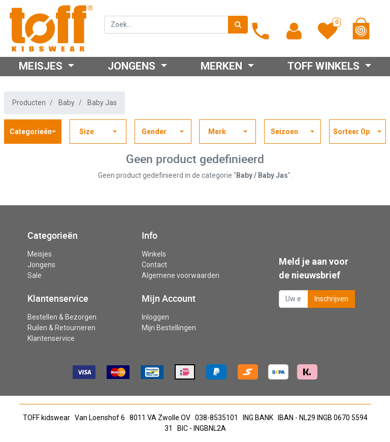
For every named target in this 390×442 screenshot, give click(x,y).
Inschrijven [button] (331, 299)
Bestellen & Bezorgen (61, 317)
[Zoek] (238, 25)
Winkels (154, 254)
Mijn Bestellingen (169, 328)
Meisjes (39, 254)
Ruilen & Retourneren (61, 328)
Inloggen (155, 317)
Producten (29, 103)
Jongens (41, 265)
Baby (66, 103)
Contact (154, 265)
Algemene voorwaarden (180, 275)
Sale (34, 275)
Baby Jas (102, 103)
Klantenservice (51, 338)
